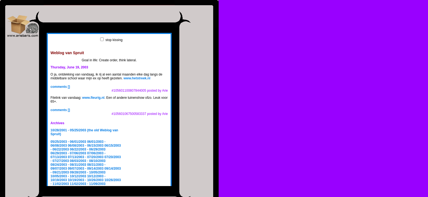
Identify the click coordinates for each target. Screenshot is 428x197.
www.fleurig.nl (93, 98)
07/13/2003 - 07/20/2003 (85, 157)
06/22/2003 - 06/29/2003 (88, 149)
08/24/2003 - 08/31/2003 (68, 165)
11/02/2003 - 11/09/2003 (88, 184)
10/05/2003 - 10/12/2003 (68, 176)
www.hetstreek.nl (137, 78)
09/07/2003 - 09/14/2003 (85, 168)
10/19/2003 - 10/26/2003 (85, 180)
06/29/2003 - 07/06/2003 (68, 153)
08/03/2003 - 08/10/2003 (88, 161)
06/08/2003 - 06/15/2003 (85, 145)
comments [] (60, 87)
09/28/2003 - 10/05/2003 (88, 172)
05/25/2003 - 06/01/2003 (68, 142)
